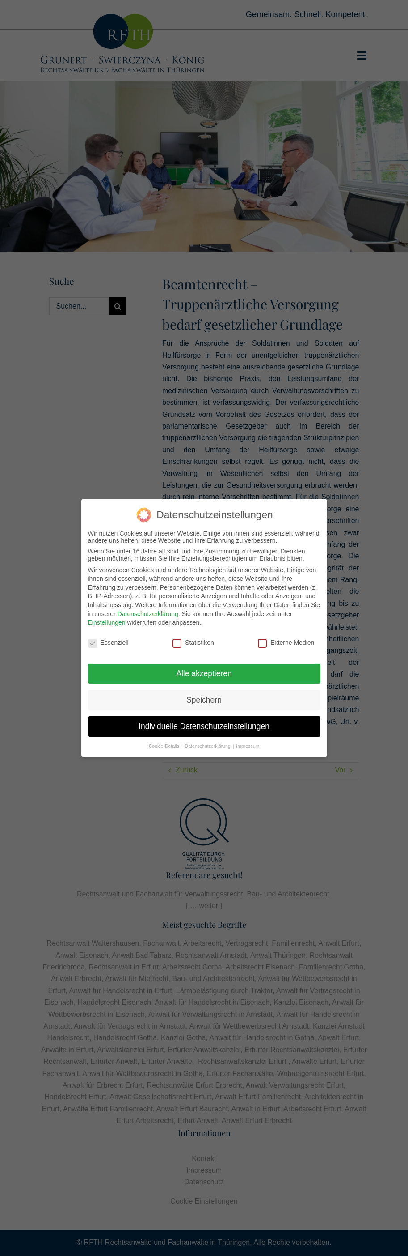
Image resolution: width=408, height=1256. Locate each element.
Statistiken (193, 640)
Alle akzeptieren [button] (204, 671)
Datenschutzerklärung (148, 611)
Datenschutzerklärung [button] (208, 743)
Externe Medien (286, 640)
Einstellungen (107, 620)
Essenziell (108, 640)
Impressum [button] (247, 743)
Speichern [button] (204, 697)
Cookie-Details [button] (165, 743)
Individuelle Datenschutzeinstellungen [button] (204, 724)
